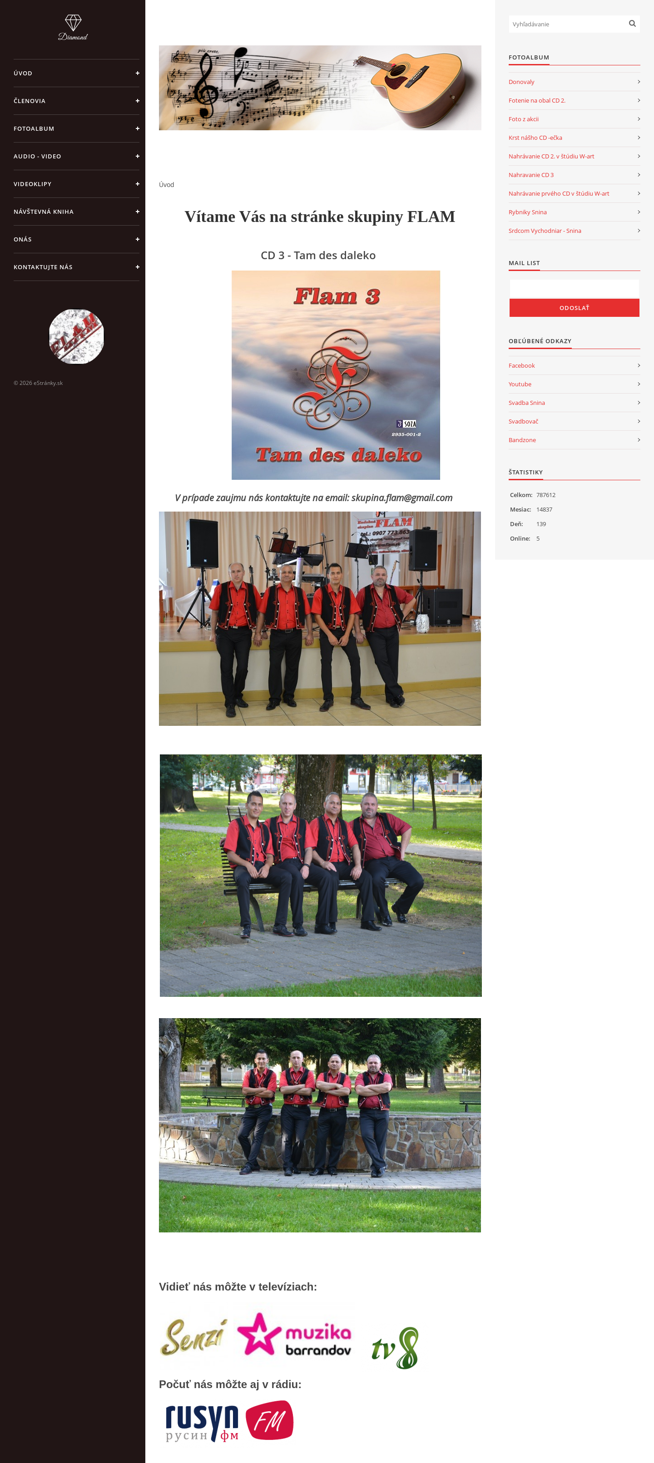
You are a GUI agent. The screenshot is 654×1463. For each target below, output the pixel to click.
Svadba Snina (527, 403)
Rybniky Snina (528, 212)
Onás (23, 239)
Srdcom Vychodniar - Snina (545, 231)
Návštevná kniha (44, 211)
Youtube (520, 384)
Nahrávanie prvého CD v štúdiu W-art (559, 193)
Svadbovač (523, 421)
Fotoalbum (34, 128)
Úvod (23, 73)
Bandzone (522, 440)
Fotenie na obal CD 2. (537, 100)
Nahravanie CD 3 (531, 175)
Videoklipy (33, 184)
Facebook (522, 365)
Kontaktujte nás (43, 267)
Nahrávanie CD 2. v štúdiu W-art (552, 156)
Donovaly (522, 82)
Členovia (30, 101)
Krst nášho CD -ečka (535, 137)
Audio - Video (37, 156)
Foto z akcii (524, 119)
